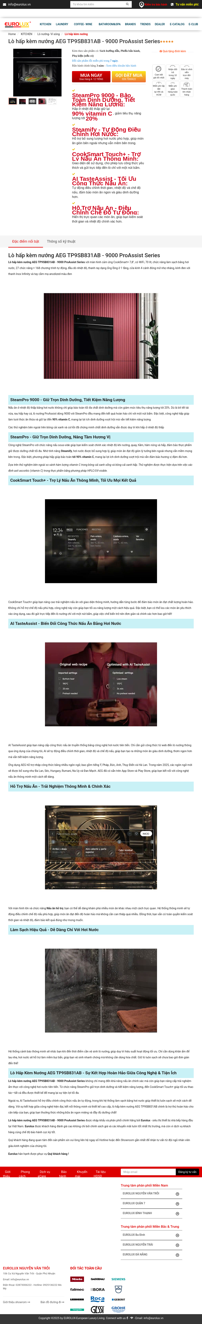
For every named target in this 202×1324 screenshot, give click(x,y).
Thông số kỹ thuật (61, 241)
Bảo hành (63, 1174)
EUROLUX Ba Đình (152, 1235)
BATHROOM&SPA (110, 24)
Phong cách (24, 1174)
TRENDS (145, 24)
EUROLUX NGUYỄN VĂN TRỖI (152, 1194)
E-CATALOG (177, 24)
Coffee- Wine (83, 24)
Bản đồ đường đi (53, 1302)
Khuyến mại (81, 1174)
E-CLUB (193, 24)
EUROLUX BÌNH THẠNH (152, 1213)
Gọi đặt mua (129, 77)
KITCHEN (45, 24)
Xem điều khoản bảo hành (121, 65)
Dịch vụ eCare (44, 1174)
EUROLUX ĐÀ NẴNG (152, 1255)
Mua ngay (91, 77)
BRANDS (130, 24)
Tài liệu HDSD (100, 1174)
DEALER (160, 24)
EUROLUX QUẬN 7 (152, 1204)
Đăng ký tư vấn (187, 1172)
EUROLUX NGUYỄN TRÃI (152, 1245)
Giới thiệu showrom (16, 1302)
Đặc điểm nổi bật (25, 241)
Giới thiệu (6, 1174)
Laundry (62, 24)
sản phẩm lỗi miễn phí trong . (95, 60)
